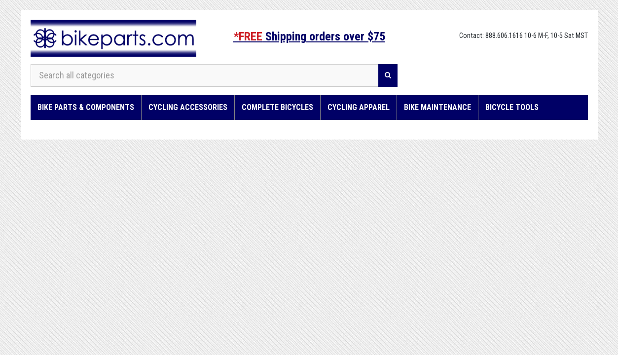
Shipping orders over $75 (309, 36)
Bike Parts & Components (85, 107)
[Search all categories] (205, 75)
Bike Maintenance (437, 107)
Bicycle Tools (512, 107)
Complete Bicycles (277, 107)
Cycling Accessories (187, 107)
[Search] (388, 75)
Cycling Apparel (358, 107)
